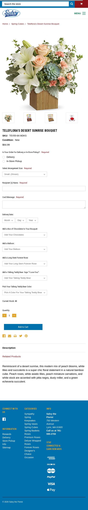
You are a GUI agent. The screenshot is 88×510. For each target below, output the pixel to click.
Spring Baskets (31, 430)
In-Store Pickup (14, 161)
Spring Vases (31, 424)
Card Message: (13, 197)
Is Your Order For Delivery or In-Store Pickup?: (25, 152)
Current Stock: (9, 301)
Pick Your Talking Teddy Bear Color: (17, 286)
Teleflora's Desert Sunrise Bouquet (43, 24)
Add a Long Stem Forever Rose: (15, 258)
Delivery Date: (7, 214)
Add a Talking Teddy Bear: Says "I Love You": (20, 272)
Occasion (29, 457)
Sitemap (6, 447)
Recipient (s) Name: (14, 183)
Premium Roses (32, 437)
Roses (27, 434)
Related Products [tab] (11, 356)
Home (5, 24)
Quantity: (6, 310)
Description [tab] (9, 347)
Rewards (6, 434)
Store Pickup (8, 441)
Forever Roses (31, 447)
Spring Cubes (17, 24)
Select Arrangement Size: (17, 168)
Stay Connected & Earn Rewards (54, 445)
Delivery (11, 157)
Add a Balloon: (8, 243)
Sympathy (29, 414)
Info (4, 444)
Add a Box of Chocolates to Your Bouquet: (20, 229)
